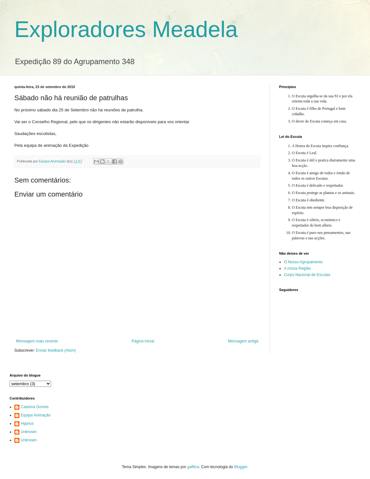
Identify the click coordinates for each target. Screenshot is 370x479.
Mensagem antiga (243, 341)
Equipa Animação (35, 415)
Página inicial (143, 341)
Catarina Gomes (34, 407)
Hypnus (27, 423)
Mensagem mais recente (37, 341)
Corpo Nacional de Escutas (307, 275)
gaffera (193, 467)
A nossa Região (297, 268)
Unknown (29, 432)
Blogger (240, 467)
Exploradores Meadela (126, 29)
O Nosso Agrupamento (303, 262)
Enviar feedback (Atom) (56, 350)
